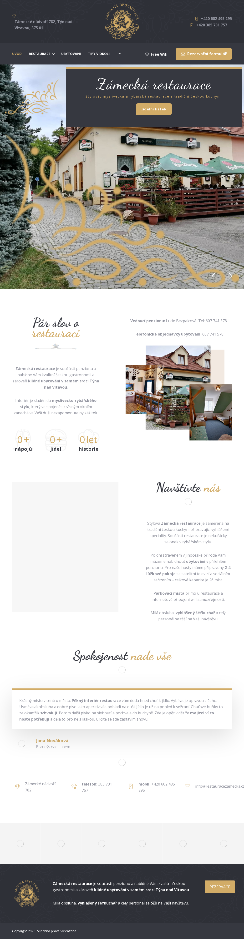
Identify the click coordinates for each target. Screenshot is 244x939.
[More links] (119, 54)
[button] (213, 276)
